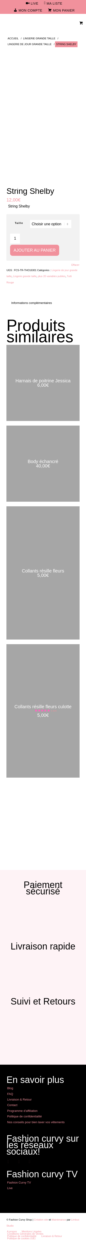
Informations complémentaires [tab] (31, 303)
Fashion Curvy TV (19, 1182)
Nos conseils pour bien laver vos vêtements (36, 1122)
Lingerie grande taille (24, 276)
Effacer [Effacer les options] (75, 265)
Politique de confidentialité (24, 1116)
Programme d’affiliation (22, 1111)
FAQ (10, 1094)
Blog (10, 1088)
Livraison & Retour (19, 1099)
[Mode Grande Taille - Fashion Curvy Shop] (35, 23)
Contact (12, 1105)
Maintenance (59, 1219)
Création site (41, 1219)
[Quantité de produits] (15, 239)
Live (10, 1188)
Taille (19, 223)
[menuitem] (32, 3)
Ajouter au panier (35, 250)
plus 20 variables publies (51, 276)
